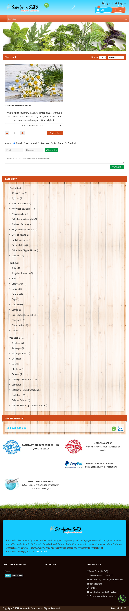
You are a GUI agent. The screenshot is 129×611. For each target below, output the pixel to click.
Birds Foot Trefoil (20, 239)
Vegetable (14, 337)
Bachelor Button (20, 224)
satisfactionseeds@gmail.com (104, 592)
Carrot (15, 384)
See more (41, 551)
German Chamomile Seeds (18, 105)
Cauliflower (17, 395)
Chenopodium (18, 325)
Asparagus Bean (20, 353)
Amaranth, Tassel (20, 203)
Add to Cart (55, 133)
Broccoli (16, 374)
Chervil (15, 330)
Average (45, 143)
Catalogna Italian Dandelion (25, 389)
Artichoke (16, 343)
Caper (15, 299)
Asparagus (17, 348)
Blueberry (17, 369)
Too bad (71, 143)
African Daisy (18, 193)
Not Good (58, 143)
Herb (12, 262)
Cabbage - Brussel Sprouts (25, 379)
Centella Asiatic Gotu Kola (24, 314)
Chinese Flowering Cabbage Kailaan (29, 405)
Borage (15, 288)
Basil (14, 278)
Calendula (17, 255)
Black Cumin (18, 283)
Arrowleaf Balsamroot (22, 208)
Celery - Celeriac (20, 400)
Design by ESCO (118, 608)
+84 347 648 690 (16, 428)
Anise (14, 268)
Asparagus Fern (19, 213)
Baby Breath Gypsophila (23, 219)
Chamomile (17, 320)
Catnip (15, 309)
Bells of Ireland (19, 234)
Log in (106, 3)
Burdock (16, 294)
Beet (14, 363)
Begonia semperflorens (23, 229)
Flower (13, 187)
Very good (31, 143)
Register (120, 3)
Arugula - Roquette (21, 273)
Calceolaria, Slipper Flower (24, 250)
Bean (14, 358)
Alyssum (16, 198)
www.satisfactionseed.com (108, 596)
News (7, 571)
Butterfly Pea (18, 245)
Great (19, 143)
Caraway (16, 304)
